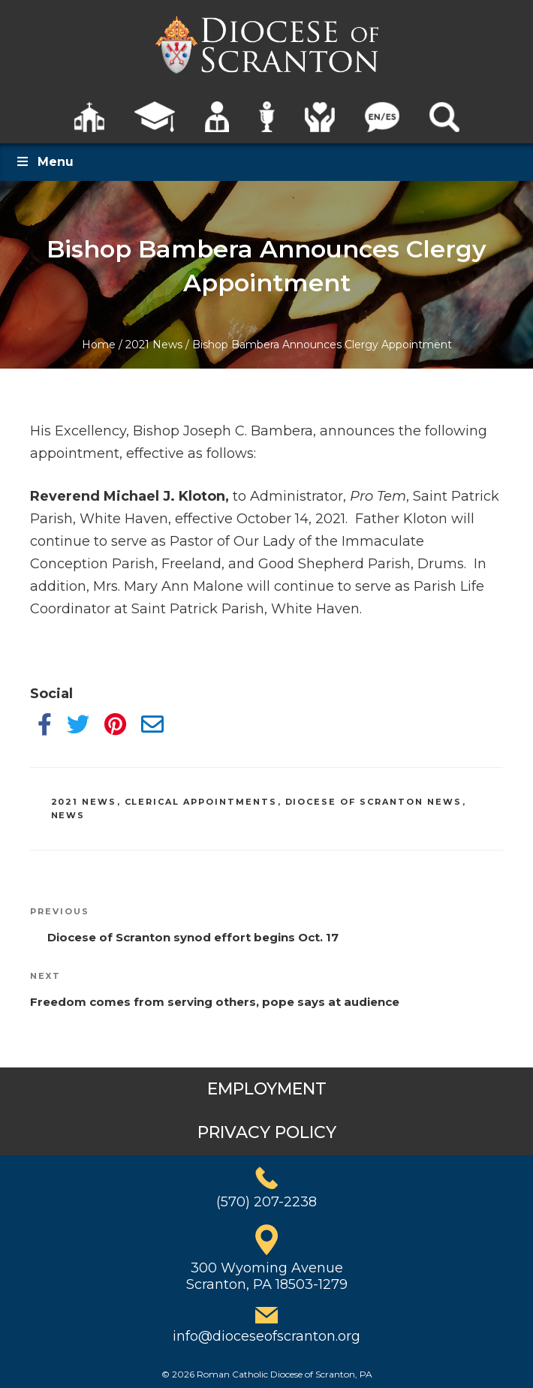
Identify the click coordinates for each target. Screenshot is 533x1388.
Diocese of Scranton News (373, 801)
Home (99, 344)
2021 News (153, 344)
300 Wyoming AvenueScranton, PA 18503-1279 (267, 1276)
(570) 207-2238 (266, 1202)
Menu (44, 162)
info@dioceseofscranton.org (266, 1336)
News (68, 815)
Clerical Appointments (201, 801)
